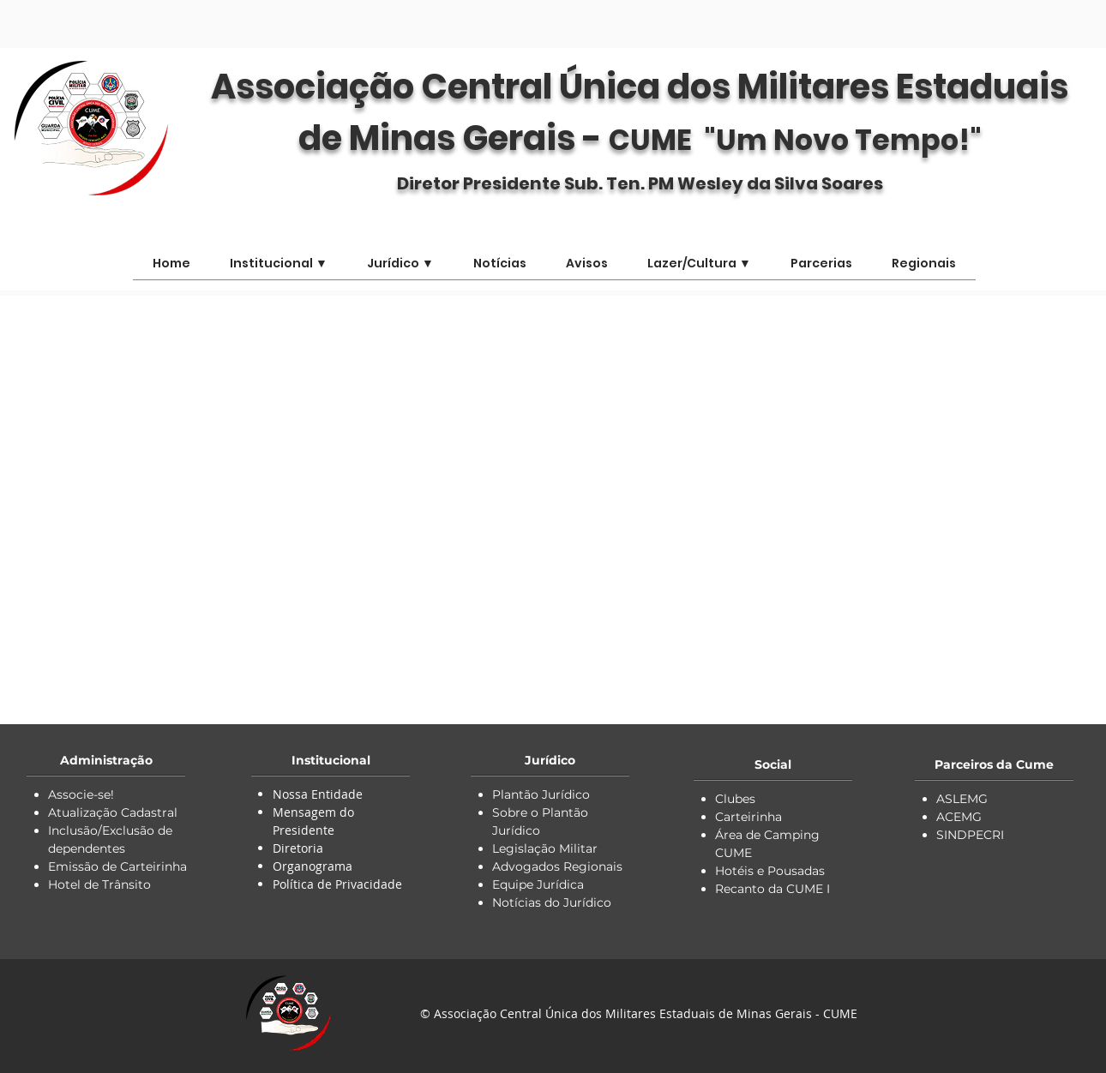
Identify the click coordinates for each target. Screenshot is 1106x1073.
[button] (699, 269)
